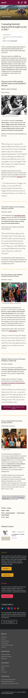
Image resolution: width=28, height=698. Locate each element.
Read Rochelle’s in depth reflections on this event (14, 407)
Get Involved (4, 672)
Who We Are (4, 637)
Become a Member (5, 666)
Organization (6, 575)
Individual (5, 568)
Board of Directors (5, 641)
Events (2, 670)
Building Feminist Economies (7, 681)
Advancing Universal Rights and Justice (9, 683)
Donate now (6, 596)
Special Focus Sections (6, 656)
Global (7, 510)
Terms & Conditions (21, 692)
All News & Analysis (5, 654)
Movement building (10, 513)
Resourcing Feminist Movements (8, 679)
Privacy (2, 693)
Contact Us (3, 647)
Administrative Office (9, 693)
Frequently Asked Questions (7, 645)
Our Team (3, 639)
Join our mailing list (8, 622)
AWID (7, 517)
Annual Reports (4, 643)
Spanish (15, 40)
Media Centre (4, 658)
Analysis (9, 508)
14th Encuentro (13, 330)
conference (20, 176)
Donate (2, 668)
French (11, 40)
